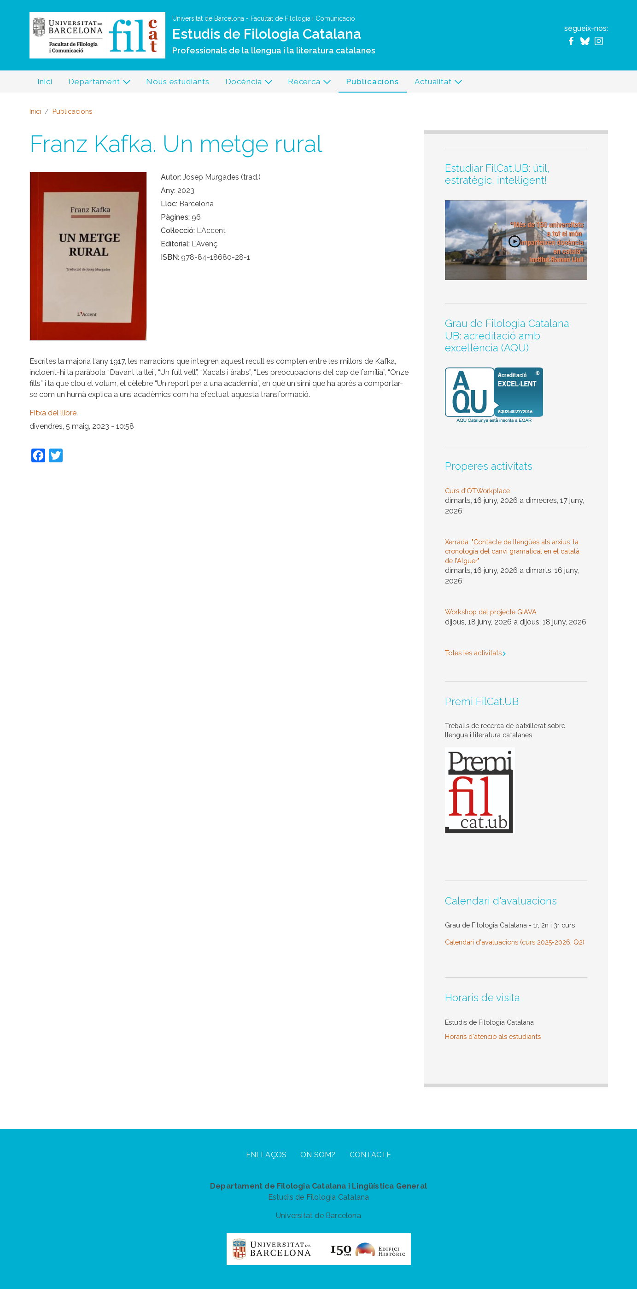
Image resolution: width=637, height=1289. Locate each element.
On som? (317, 1154)
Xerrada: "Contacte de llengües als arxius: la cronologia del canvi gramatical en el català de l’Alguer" (512, 551)
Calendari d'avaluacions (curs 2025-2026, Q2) (514, 942)
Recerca (306, 83)
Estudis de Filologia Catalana (266, 34)
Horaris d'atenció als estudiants (493, 1036)
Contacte (371, 1154)
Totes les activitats (473, 653)
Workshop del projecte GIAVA (491, 612)
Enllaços (266, 1154)
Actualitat (435, 83)
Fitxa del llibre (52, 412)
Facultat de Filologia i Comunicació (303, 18)
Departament (95, 83)
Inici (45, 81)
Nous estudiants (178, 81)
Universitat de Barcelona (208, 18)
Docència (245, 83)
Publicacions (372, 81)
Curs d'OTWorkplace (477, 491)
